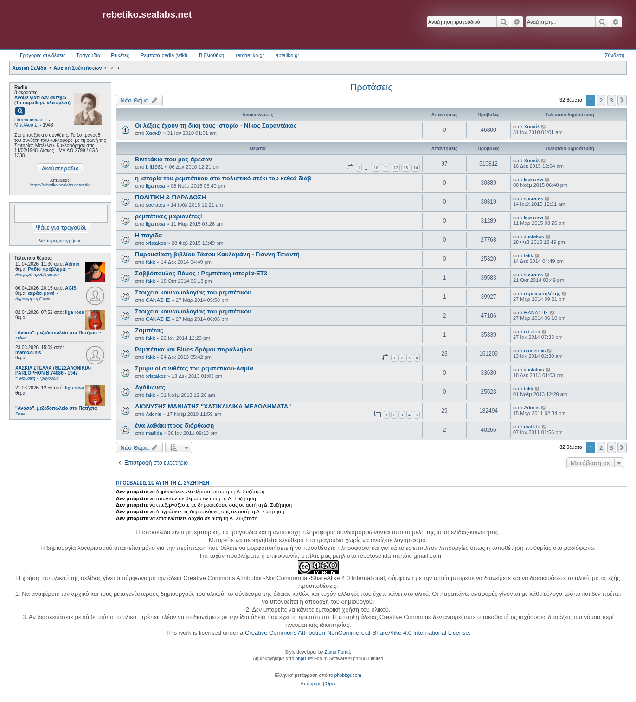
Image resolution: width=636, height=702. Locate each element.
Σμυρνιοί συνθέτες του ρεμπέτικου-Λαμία (194, 368)
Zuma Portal (336, 652)
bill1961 (154, 167)
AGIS (70, 288)
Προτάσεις (371, 87)
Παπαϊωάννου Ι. (30, 119)
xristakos (156, 243)
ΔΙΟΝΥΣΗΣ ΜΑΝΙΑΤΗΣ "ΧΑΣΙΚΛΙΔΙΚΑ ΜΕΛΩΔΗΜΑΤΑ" (213, 406)
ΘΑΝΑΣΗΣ (158, 300)
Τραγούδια (88, 55)
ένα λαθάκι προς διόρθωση (174, 425)
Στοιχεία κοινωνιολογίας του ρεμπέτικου (193, 292)
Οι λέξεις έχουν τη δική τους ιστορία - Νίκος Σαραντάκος (216, 125)
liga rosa (74, 312)
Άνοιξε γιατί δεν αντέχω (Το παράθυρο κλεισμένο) (42, 100)
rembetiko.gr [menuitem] (250, 55)
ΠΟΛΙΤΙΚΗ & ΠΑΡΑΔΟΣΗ (170, 197)
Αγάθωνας (150, 387)
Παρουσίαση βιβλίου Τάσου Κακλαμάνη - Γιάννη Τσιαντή (217, 254)
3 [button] (611, 100)
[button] (622, 100)
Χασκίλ (153, 133)
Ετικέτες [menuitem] (120, 55)
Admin (72, 264)
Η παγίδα (148, 235)
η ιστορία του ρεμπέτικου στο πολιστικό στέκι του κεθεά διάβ (223, 178)
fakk (150, 262)
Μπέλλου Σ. (26, 125)
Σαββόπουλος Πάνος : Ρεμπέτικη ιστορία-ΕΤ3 (201, 273)
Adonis (153, 414)
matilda (154, 433)
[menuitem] (311, 684)
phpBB (302, 658)
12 (395, 168)
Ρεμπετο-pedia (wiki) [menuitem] (164, 55)
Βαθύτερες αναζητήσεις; (60, 240)
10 (375, 168)
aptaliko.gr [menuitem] (287, 55)
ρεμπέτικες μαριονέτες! (168, 216)
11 (386, 168)
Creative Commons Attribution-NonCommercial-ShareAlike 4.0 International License (357, 632)
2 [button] (601, 100)
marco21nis (28, 352)
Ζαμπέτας (149, 330)
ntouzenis (535, 350)
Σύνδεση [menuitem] (614, 55)
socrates (155, 205)
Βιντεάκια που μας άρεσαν (173, 159)
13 (405, 168)
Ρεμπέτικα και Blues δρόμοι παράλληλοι (193, 349)
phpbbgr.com (347, 675)
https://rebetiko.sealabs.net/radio (60, 185)
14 (415, 168)
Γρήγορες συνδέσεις (42, 55)
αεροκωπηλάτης (542, 293)
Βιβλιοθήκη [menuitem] (211, 55)
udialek (532, 331)
